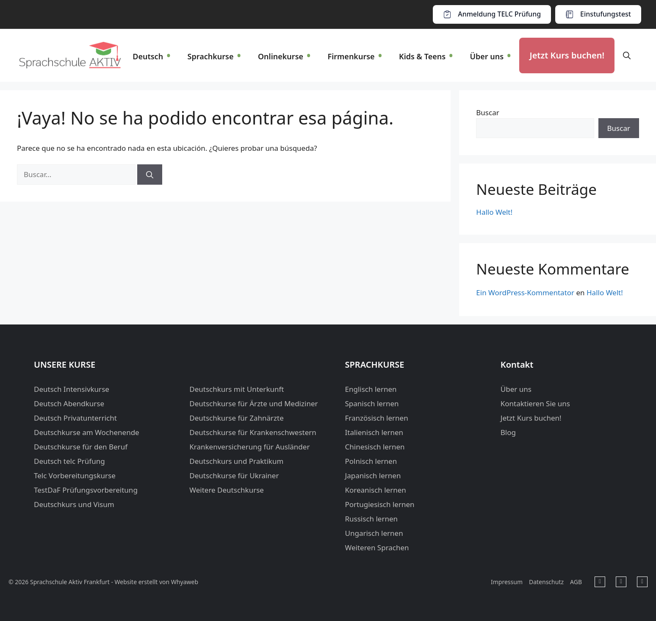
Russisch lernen (371, 519)
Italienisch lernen (374, 432)
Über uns (487, 56)
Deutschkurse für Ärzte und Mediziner (253, 403)
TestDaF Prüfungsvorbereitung (86, 490)
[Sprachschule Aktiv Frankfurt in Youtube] (621, 582)
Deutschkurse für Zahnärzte (236, 418)
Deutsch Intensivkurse (71, 389)
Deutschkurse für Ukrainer (234, 475)
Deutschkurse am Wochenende (86, 432)
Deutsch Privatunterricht (75, 418)
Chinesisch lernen (375, 447)
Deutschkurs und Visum (74, 504)
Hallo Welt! (494, 212)
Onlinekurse (280, 56)
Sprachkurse (211, 56)
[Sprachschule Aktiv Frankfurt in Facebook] (600, 582)
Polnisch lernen (371, 461)
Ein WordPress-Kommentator (525, 292)
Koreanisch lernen (375, 490)
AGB (576, 582)
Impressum (507, 582)
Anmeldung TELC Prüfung (499, 14)
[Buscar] (149, 174)
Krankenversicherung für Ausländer (249, 447)
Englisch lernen (371, 389)
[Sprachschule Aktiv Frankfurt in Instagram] (642, 582)
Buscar (487, 112)
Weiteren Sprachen (377, 547)
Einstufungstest (605, 14)
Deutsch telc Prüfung (69, 461)
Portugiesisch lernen (380, 504)
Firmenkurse (350, 56)
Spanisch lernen (372, 403)
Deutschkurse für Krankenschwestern (252, 432)
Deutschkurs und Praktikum (236, 461)
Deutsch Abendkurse (69, 403)
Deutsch (148, 56)
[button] (626, 55)
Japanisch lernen (373, 475)
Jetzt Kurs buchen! (566, 55)
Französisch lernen (376, 418)
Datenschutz (546, 582)
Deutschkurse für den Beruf (80, 447)
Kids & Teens (422, 56)
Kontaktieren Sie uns (535, 403)
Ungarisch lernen (374, 533)
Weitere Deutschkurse (226, 490)
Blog (508, 432)
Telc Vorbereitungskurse (75, 475)
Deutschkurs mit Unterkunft (236, 389)
